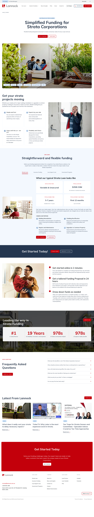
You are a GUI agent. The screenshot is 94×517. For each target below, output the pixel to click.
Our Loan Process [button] (36, 84)
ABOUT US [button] (87, 319)
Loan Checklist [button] (27, 84)
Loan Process (65, 478)
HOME (3, 12)
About (55, 5)
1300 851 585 (6, 485)
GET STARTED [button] (88, 5)
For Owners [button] (5, 1)
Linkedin (79, 478)
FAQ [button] (43, 84)
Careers (49, 486)
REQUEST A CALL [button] (66, 251)
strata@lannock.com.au (8, 483)
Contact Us (61, 5)
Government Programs (37, 486)
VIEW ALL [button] (88, 397)
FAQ (63, 483)
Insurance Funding (36, 481)
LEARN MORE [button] (51, 237)
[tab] (25, 172)
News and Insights (51, 481)
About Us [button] (20, 84)
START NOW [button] (55, 251)
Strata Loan (34, 478)
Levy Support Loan (36, 483)
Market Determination (52, 488)
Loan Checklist (65, 481)
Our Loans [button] (13, 84)
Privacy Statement (88, 499)
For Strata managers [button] (13, 1)
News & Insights (44, 5)
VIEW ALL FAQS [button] (7, 374)
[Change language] (86, 1)
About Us (49, 478)
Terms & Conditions (79, 499)
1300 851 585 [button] (78, 6)
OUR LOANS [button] (52, 36)
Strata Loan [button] (6, 84)
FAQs (51, 5)
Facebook (79, 481)
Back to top (86, 493)
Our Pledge (69, 5)
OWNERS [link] (7, 12)
